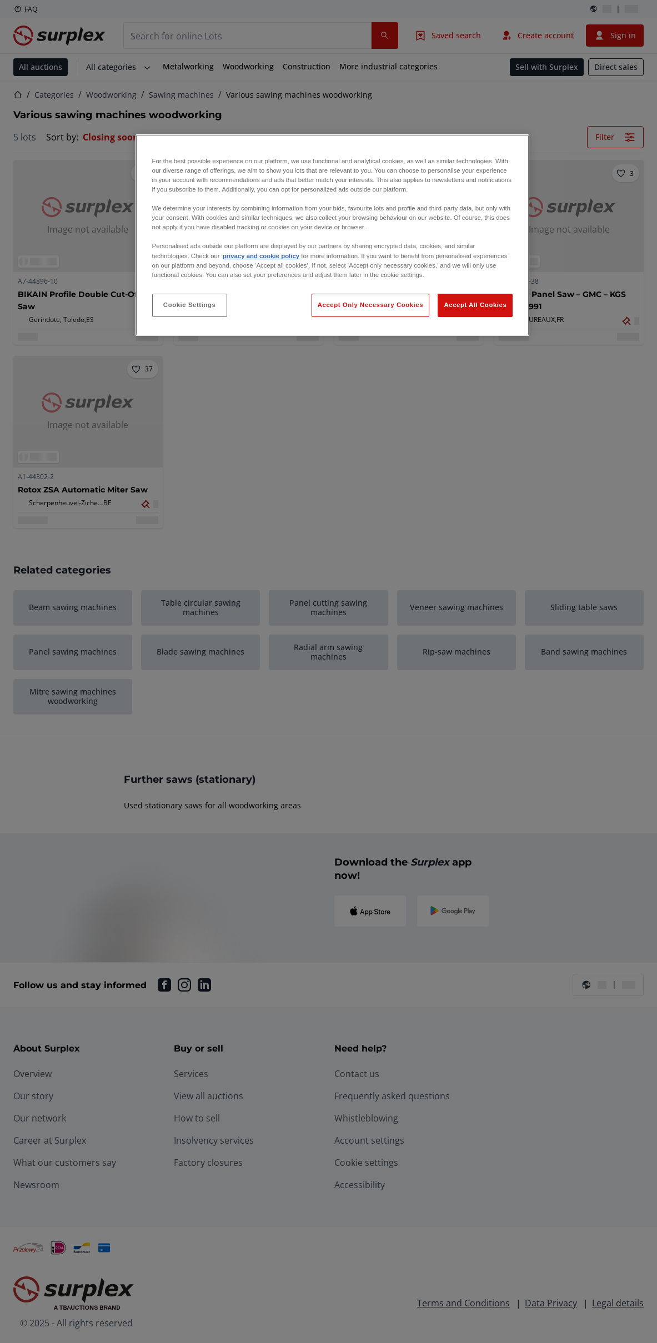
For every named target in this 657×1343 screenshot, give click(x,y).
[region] (333, 235)
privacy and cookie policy (261, 256)
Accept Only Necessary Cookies (370, 304)
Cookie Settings (189, 304)
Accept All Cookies (475, 304)
